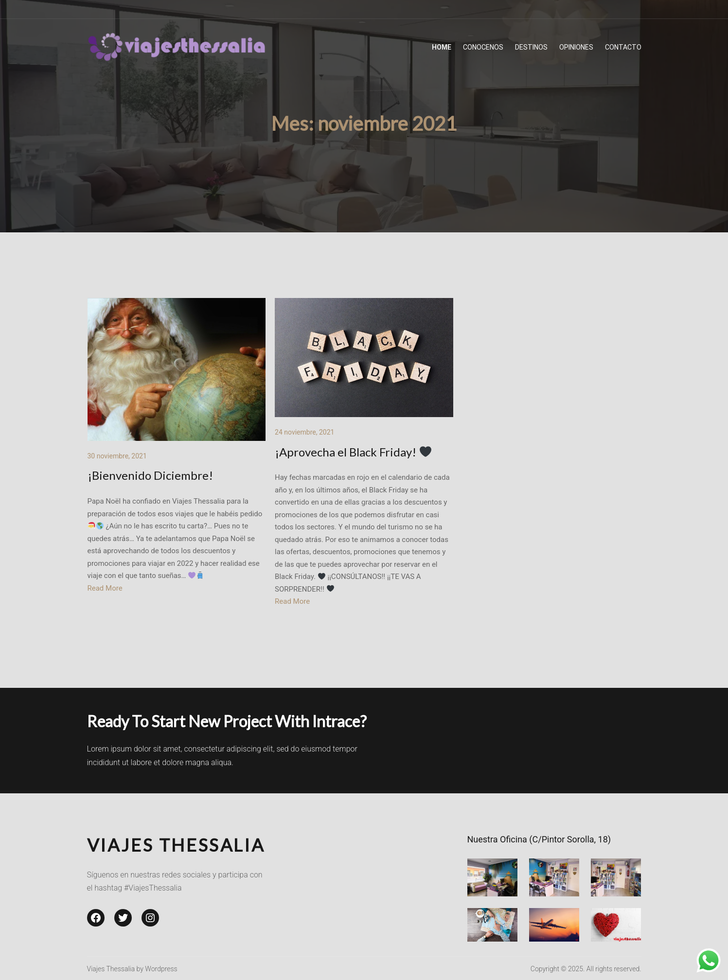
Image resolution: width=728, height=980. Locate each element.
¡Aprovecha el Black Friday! (353, 452)
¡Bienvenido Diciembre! (150, 475)
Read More (105, 588)
